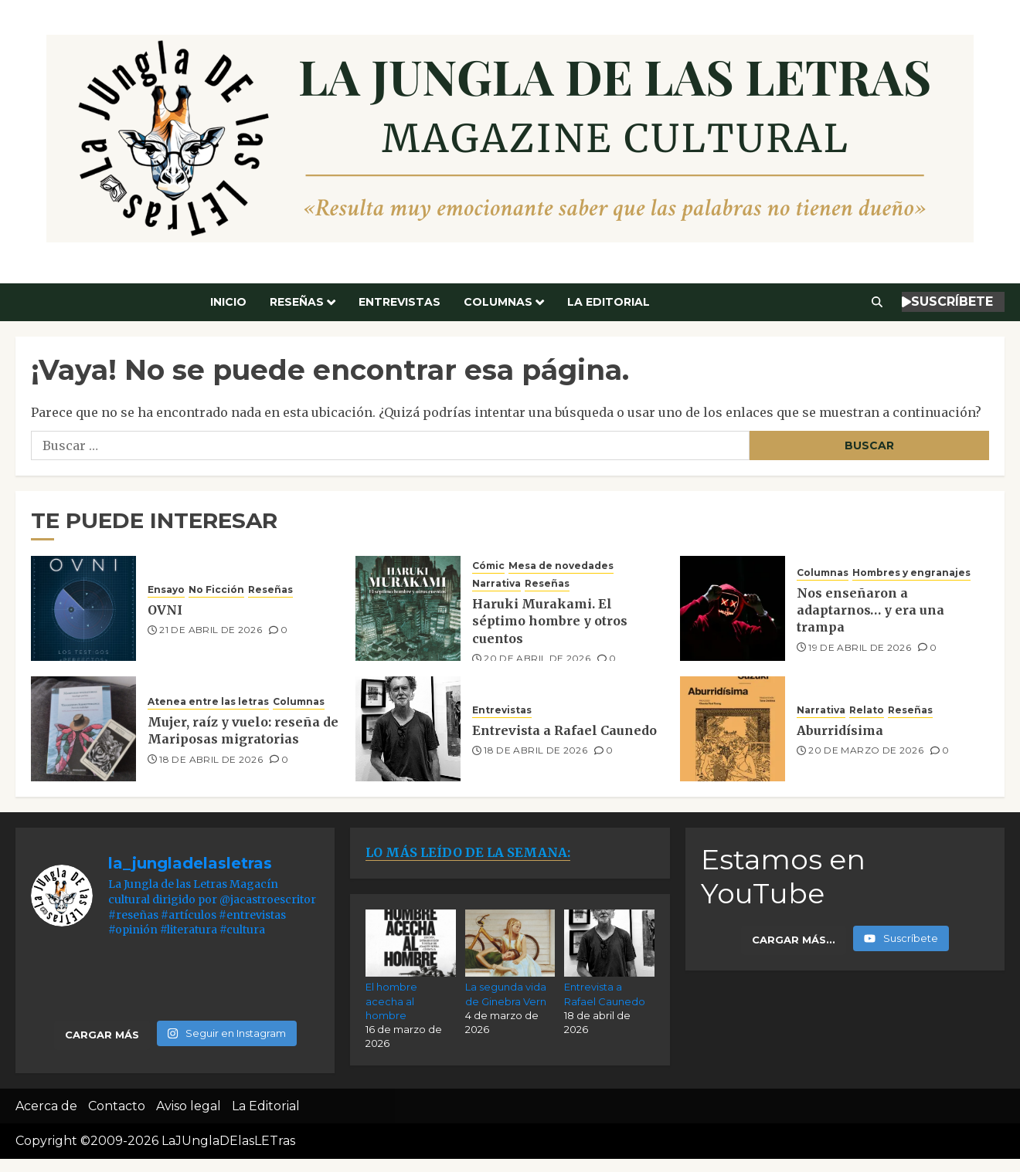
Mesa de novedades (561, 565)
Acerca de (46, 1106)
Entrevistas (399, 302)
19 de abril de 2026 (859, 647)
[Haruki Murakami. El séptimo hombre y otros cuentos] (408, 608)
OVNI (165, 610)
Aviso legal (188, 1106)
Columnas (498, 302)
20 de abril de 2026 (537, 658)
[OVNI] (83, 608)
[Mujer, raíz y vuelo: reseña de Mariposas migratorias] (83, 728)
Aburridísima (840, 730)
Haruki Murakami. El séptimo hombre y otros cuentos (549, 621)
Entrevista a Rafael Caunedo (564, 730)
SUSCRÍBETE (947, 301)
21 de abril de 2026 (210, 629)
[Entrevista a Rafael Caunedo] (408, 728)
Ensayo (166, 589)
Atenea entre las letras (208, 701)
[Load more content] (793, 940)
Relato (866, 710)
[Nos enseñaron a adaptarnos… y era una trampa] (732, 608)
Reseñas (297, 302)
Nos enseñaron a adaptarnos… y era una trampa (870, 610)
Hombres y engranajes (911, 572)
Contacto (116, 1106)
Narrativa (496, 583)
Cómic (488, 565)
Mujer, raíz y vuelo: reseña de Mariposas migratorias (243, 730)
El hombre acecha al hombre (391, 1001)
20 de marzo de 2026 (865, 750)
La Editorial (608, 302)
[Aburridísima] (732, 728)
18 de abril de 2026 (211, 759)
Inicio (228, 302)
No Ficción (216, 589)
